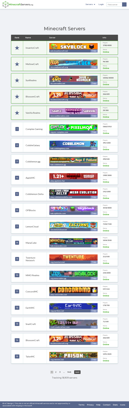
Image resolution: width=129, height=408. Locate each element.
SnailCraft (31, 324)
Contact (107, 405)
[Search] (124, 4)
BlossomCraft (33, 96)
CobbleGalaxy (33, 145)
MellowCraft (32, 64)
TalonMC (30, 356)
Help (99, 405)
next (77, 372)
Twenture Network (30, 259)
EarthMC (30, 307)
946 (69, 372)
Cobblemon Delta (34, 194)
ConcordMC (32, 291)
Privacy (91, 405)
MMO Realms (32, 275)
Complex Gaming (34, 129)
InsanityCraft (32, 47)
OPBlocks (31, 210)
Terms (83, 405)
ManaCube (31, 242)
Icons (122, 405)
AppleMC (30, 177)
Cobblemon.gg (33, 161)
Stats (115, 405)
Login (101, 4)
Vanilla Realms (33, 112)
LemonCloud (32, 226)
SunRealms (31, 80)
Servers (90, 4)
